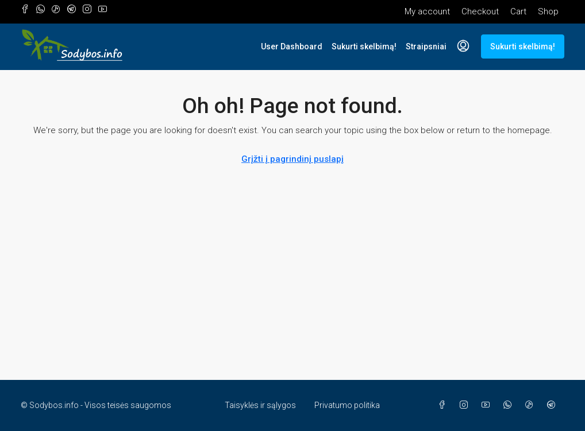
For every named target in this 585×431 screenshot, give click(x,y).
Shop (548, 11)
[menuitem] (463, 46)
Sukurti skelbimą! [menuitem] (522, 46)
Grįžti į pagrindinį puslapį (292, 159)
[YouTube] (488, 405)
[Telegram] (553, 405)
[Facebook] (444, 405)
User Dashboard (291, 46)
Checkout (480, 11)
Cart (518, 11)
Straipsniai (426, 46)
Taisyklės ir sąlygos (260, 405)
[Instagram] (466, 405)
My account (427, 11)
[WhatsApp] (509, 405)
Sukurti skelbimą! (364, 46)
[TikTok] (531, 405)
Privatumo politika (347, 405)
